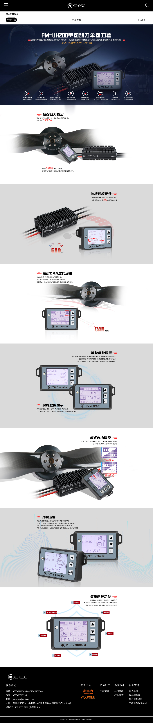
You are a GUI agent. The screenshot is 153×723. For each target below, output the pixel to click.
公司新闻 (119, 691)
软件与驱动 (134, 695)
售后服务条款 (136, 699)
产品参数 (76, 20)
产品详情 (11, 20)
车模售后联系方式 (138, 703)
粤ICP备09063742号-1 (88, 719)
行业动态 (119, 695)
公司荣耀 (104, 691)
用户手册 (133, 691)
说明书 (141, 20)
